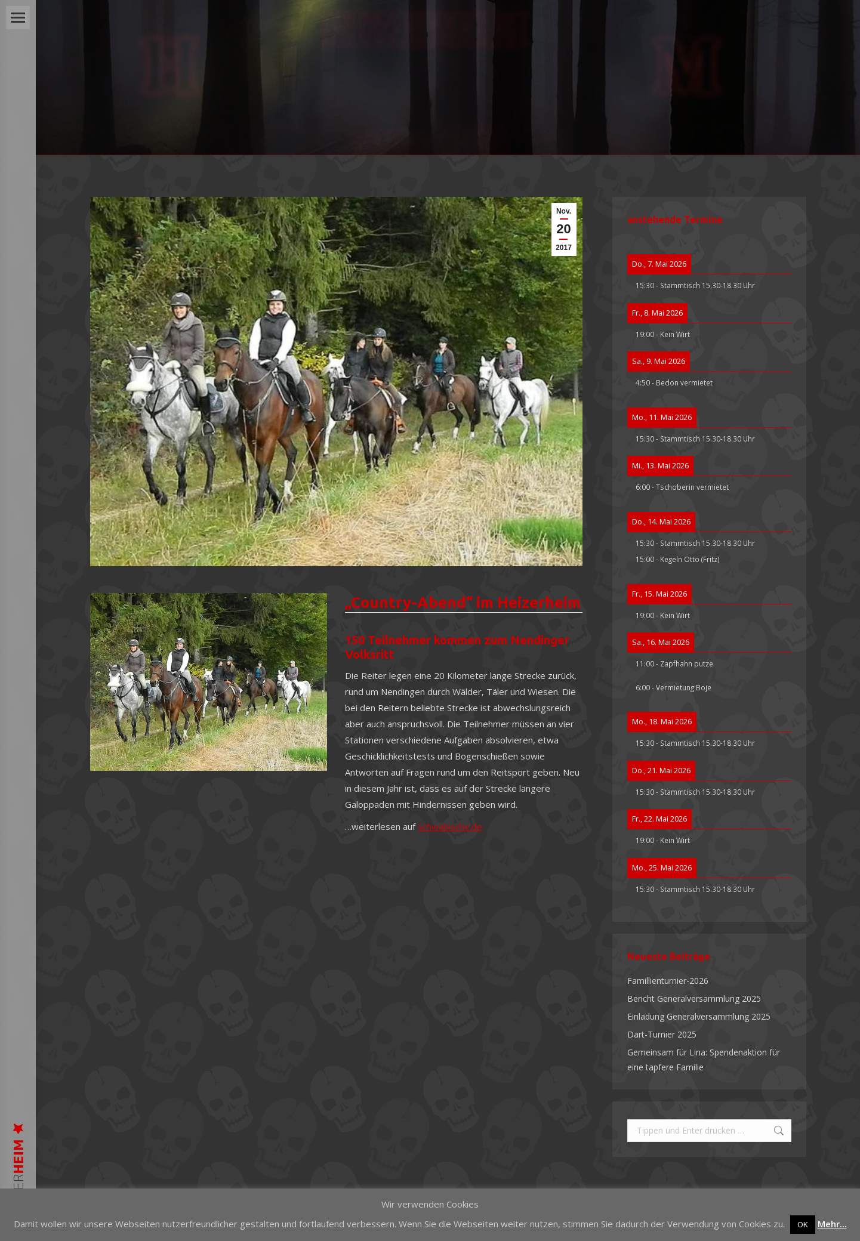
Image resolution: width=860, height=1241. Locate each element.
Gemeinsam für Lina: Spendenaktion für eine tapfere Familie (703, 1059)
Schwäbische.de (450, 826)
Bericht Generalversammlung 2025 (694, 998)
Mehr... (832, 1224)
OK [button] (802, 1224)
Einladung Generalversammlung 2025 (698, 1016)
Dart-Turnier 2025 (661, 1034)
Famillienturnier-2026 (667, 980)
